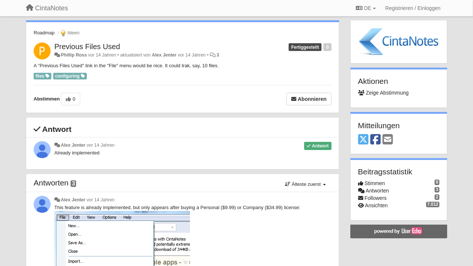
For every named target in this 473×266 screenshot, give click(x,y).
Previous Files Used (87, 46)
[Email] (387, 139)
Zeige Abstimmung (383, 93)
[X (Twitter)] (363, 139)
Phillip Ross (74, 55)
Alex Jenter (164, 55)
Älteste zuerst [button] (305, 184)
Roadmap (44, 32)
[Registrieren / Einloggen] (412, 8)
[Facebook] (375, 139)
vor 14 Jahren (100, 145)
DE (365, 8)
